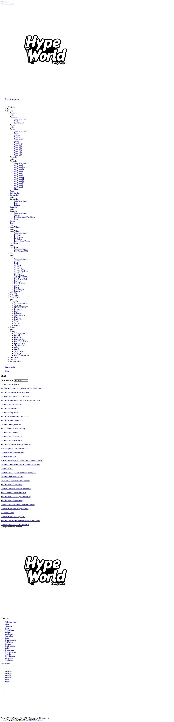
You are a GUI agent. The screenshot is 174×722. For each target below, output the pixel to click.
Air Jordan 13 (19, 181)
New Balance (14, 243)
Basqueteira (14, 195)
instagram (8, 671)
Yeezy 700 (18, 153)
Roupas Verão (19, 339)
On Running (14, 295)
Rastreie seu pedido (8, 4)
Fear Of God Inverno (21, 355)
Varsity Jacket (19, 351)
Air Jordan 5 (18, 185)
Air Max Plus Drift (21, 271)
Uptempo (17, 281)
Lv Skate (17, 235)
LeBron (17, 205)
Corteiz (12, 221)
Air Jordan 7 (18, 175)
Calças (16, 347)
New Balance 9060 (21, 251)
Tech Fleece (18, 353)
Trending (13, 359)
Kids (11, 225)
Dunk (16, 263)
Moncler (17, 349)
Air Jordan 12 (19, 169)
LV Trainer (18, 239)
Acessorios (14, 113)
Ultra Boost (18, 143)
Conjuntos (13, 207)
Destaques (18, 309)
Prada (16, 311)
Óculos (16, 121)
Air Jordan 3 (18, 171)
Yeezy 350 (18, 145)
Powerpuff (18, 291)
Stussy (16, 323)
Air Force (17, 265)
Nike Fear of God (20, 279)
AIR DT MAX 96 (20, 277)
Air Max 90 (18, 267)
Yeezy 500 (18, 149)
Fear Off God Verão (21, 341)
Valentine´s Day (15, 361)
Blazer (16, 287)
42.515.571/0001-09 (35, 720)
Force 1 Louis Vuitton (22, 241)
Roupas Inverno (20, 343)
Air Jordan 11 (19, 179)
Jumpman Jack (19, 315)
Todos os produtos (20, 119)
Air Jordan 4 (18, 173)
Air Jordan (13, 157)
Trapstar (17, 215)
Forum (16, 133)
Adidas (12, 125)
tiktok (7, 679)
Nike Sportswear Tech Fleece (24, 217)
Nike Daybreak (19, 289)
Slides (16, 189)
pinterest (8, 675)
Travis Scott (14, 357)
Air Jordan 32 (19, 177)
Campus (17, 137)
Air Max (17, 261)
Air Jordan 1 (18, 165)
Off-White (13, 293)
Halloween (18, 313)
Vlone (16, 321)
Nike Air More (19, 275)
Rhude (16, 317)
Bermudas (17, 337)
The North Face (19, 345)
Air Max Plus (19, 269)
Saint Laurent (19, 123)
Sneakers (17, 305)
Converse (17, 325)
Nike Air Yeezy (19, 283)
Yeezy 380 (18, 147)
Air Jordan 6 (18, 187)
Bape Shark (18, 335)
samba (16, 141)
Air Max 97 (18, 273)
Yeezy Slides (18, 139)
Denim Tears (18, 319)
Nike (11, 253)
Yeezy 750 (18, 151)
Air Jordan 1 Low (20, 167)
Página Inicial (10, 367)
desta (11, 223)
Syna (16, 219)
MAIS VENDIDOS (21, 307)
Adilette (17, 135)
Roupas (12, 327)
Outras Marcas (15, 297)
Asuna (16, 285)
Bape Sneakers (15, 193)
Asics (12, 191)
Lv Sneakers (18, 237)
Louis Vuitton (15, 227)
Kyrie (16, 203)
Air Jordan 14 (19, 183)
